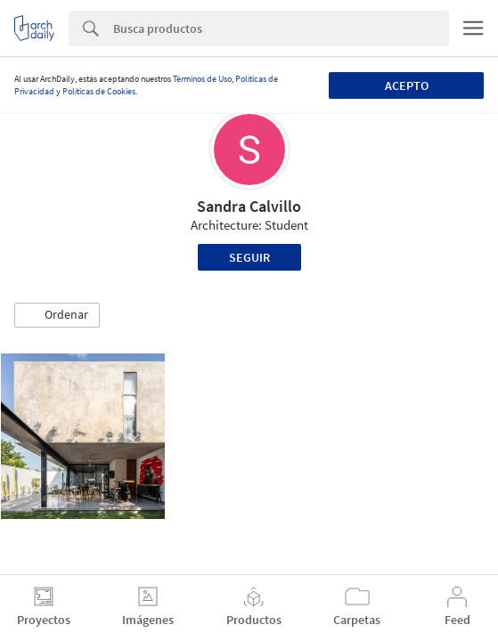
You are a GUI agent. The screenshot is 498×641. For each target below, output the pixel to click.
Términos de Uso (202, 79)
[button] (57, 315)
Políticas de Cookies (98, 91)
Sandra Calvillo (249, 206)
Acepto (407, 85)
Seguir (249, 257)
